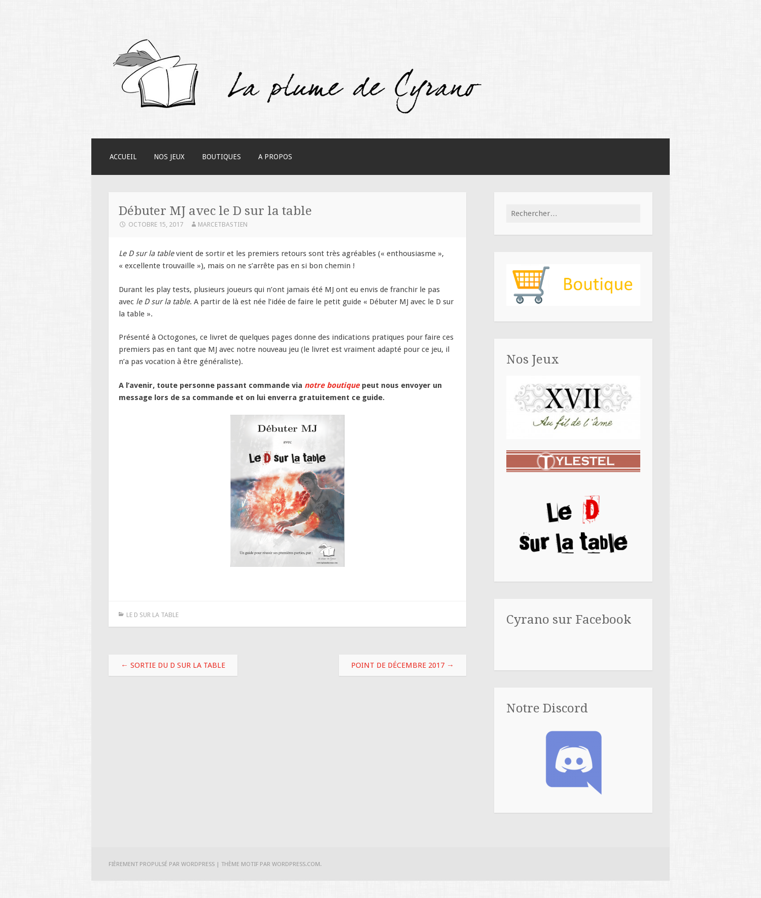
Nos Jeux (169, 157)
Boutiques (221, 157)
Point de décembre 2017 (402, 665)
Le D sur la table (152, 615)
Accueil (123, 157)
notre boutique (332, 385)
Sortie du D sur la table (173, 665)
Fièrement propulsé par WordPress (162, 864)
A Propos (275, 157)
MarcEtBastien (223, 224)
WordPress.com (296, 864)
